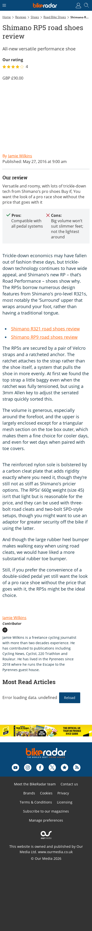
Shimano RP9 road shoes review (44, 337)
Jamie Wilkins (14, 617)
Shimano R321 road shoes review (45, 329)
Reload (69, 697)
